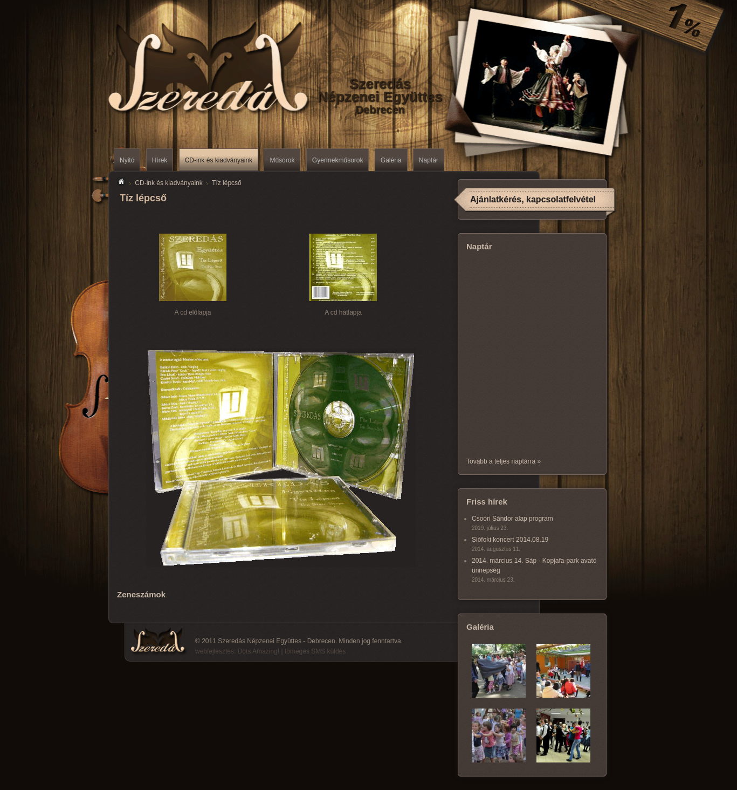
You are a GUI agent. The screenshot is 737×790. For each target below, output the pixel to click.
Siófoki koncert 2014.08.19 (510, 539)
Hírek (160, 160)
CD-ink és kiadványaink (218, 160)
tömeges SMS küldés (315, 651)
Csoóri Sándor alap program (512, 518)
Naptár (428, 160)
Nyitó (127, 160)
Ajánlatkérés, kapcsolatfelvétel (533, 199)
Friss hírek (486, 501)
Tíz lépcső (227, 183)
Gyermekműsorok (337, 160)
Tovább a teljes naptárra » (503, 461)
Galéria (391, 160)
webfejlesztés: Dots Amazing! (237, 651)
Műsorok (282, 160)
